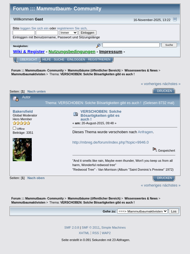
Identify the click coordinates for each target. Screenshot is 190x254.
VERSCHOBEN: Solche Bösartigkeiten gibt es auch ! (101, 115)
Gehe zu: (109, 211)
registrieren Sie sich (72, 28)
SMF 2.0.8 (71, 227)
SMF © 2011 (91, 227)
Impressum (110, 51)
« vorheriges (151, 84)
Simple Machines (113, 227)
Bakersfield (23, 111)
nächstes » (171, 84)
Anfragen (145, 132)
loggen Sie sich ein (35, 28)
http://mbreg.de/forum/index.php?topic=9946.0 (110, 142)
